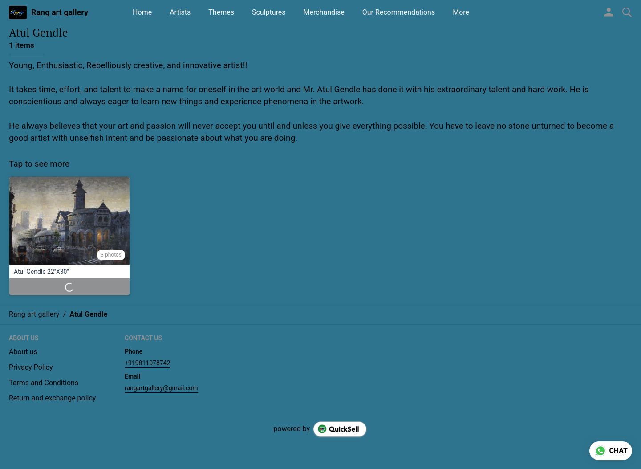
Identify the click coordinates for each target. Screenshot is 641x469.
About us (23, 351)
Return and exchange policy (52, 398)
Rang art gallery (59, 12)
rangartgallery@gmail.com (161, 388)
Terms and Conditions (43, 383)
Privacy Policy (31, 367)
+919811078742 (147, 363)
